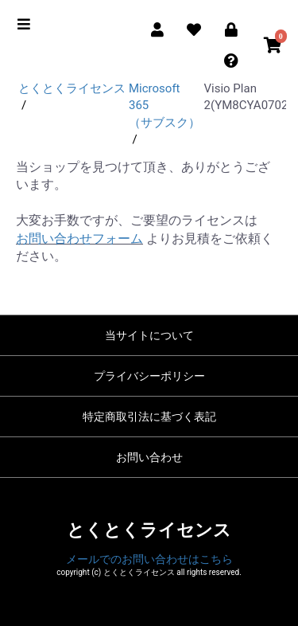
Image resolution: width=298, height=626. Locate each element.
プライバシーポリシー (149, 376)
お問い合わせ (149, 457)
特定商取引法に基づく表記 (149, 416)
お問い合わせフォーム (79, 238)
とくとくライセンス (149, 530)
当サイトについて (149, 335)
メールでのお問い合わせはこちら (149, 559)
